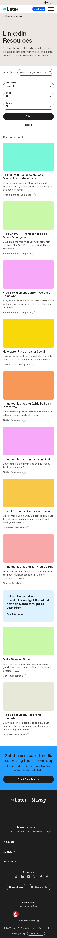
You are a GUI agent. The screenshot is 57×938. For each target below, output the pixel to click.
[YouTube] (28, 876)
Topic (9, 103)
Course (7, 583)
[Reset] (45, 72)
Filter (28, 116)
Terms (51, 928)
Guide (6, 420)
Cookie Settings (35, 933)
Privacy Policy (18, 933)
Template (26, 253)
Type (8, 92)
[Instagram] (10, 876)
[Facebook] (46, 876)
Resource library (13, 16)
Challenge (26, 195)
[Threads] (34, 876)
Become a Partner (28, 906)
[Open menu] (51, 9)
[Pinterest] (40, 876)
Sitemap (42, 928)
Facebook (16, 420)
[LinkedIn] (22, 876)
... (34, 194)
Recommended (11, 195)
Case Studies (10, 364)
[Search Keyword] (50, 72)
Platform (11, 82)
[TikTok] (16, 876)
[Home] (10, 9)
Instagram (24, 364)
